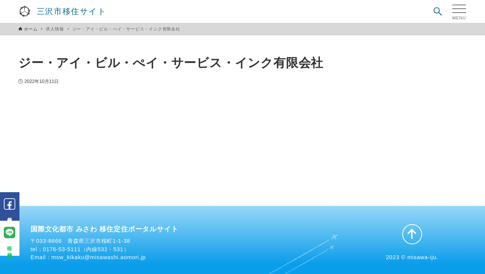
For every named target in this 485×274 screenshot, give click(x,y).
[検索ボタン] (437, 11)
